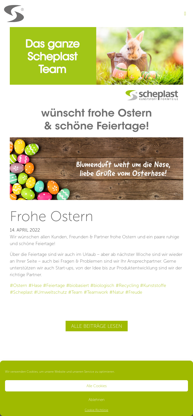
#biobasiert (77, 285)
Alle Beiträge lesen (96, 326)
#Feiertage (54, 285)
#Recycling (127, 285)
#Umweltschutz (50, 292)
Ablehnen (96, 399)
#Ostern (18, 285)
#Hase (35, 285)
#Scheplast (21, 292)
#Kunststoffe (153, 285)
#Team (75, 292)
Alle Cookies (96, 386)
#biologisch (102, 285)
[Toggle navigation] (185, 13)
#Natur (116, 292)
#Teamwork (96, 292)
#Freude (133, 292)
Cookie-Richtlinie (96, 410)
